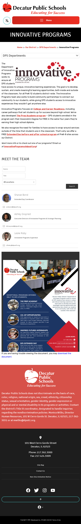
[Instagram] (44, 490)
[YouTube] (53, 490)
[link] (40, 200)
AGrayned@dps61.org (14, 226)
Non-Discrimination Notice (40, 477)
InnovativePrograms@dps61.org (20, 146)
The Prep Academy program (31, 115)
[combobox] (19, 182)
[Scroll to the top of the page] (40, 499)
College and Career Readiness (49, 109)
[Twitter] (36, 490)
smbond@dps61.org (13, 207)
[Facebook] (28, 490)
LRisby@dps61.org (13, 245)
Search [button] (72, 186)
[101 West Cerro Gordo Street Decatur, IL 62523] (40, 444)
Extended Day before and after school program (32, 134)
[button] (7, 20)
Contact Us (40, 471)
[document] (40, 302)
